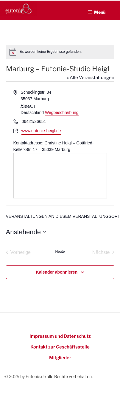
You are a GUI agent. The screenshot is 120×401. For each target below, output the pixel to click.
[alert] (60, 52)
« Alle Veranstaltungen (90, 77)
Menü (96, 12)
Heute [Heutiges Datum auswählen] (60, 251)
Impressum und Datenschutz (60, 336)
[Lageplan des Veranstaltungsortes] (60, 175)
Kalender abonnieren (56, 272)
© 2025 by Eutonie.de (25, 376)
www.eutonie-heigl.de (41, 130)
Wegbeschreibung (62, 112)
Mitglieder (60, 357)
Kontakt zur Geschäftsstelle (60, 347)
